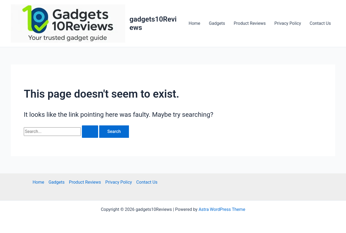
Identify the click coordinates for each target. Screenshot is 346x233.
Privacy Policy (287, 23)
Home (194, 23)
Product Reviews (250, 23)
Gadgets (217, 23)
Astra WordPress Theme (222, 209)
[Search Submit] (90, 131)
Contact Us (320, 23)
